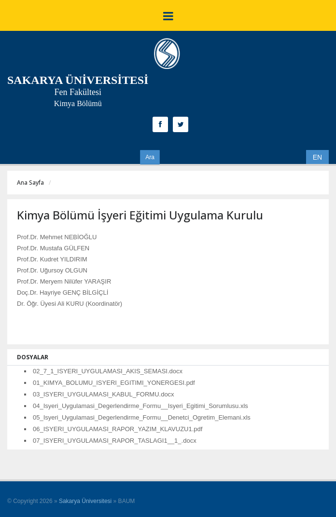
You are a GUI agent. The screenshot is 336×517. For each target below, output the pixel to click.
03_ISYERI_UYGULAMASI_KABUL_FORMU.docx (103, 394)
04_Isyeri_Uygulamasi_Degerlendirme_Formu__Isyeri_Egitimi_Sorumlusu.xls (140, 405)
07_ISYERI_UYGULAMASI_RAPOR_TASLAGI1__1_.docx (114, 440)
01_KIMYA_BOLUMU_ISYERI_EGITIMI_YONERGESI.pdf (114, 382)
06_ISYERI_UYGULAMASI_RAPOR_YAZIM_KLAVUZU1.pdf (117, 429)
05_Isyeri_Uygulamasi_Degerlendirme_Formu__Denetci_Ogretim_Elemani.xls (142, 417)
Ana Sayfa (30, 182)
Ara (149, 157)
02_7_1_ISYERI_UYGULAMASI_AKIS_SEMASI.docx (107, 371)
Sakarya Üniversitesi (85, 501)
